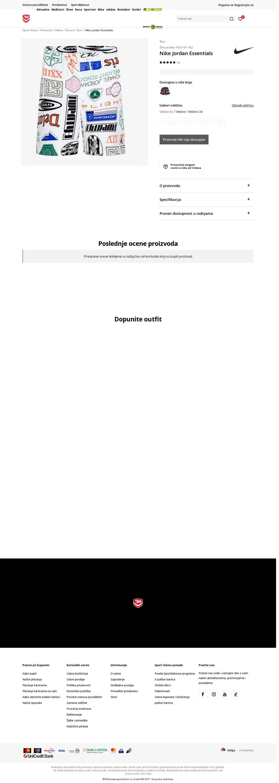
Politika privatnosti (78, 685)
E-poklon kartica (165, 679)
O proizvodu (205, 185)
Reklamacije (74, 714)
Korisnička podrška (78, 691)
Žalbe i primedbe (77, 720)
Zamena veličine (77, 703)
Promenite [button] (246, 750)
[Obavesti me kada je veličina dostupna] (166, 121)
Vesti (114, 697)
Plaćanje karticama (35, 685)
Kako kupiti (30, 673)
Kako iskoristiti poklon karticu (41, 697)
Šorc (162, 41)
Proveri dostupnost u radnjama (205, 213)
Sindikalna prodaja (122, 685)
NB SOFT (145, 779)
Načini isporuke (32, 703)
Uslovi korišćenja (77, 673)
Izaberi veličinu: (171, 105)
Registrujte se (244, 5)
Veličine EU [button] (166, 111)
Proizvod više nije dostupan (184, 139)
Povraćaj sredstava (79, 709)
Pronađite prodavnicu (124, 691)
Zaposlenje (118, 679)
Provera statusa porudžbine (84, 697)
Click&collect (163, 685)
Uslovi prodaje (76, 679)
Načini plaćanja (32, 679)
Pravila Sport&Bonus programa (175, 673)
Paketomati (162, 691)
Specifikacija (205, 199)
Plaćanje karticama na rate (40, 691)
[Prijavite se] (240, 18)
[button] (205, 18)
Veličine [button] (180, 111)
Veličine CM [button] (195, 111)
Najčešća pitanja (77, 726)
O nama (116, 673)
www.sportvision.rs (121, 779)
